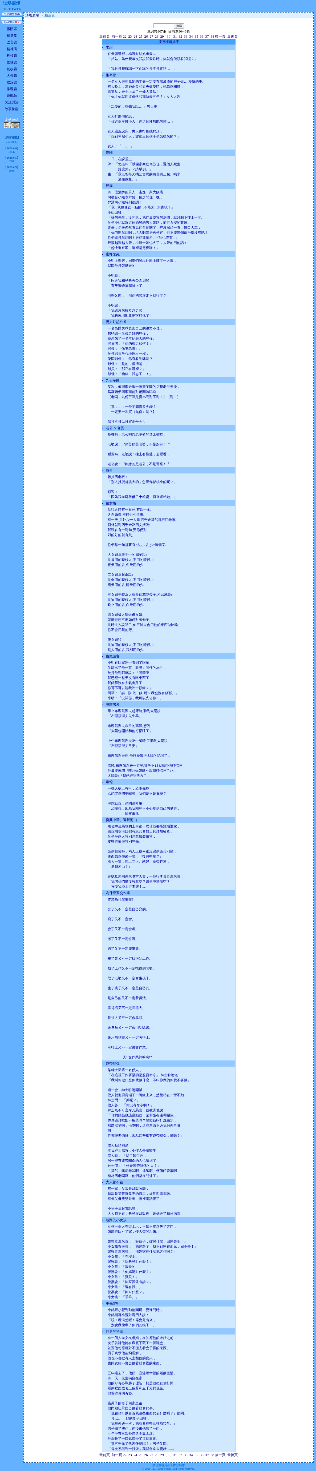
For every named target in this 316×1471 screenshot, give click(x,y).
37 (207, 36)
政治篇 (12, 82)
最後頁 (232, 36)
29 (162, 36)
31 (175, 36)
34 (191, 36)
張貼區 (12, 29)
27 (151, 36)
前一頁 (117, 36)
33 (185, 36)
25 (140, 36)
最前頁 (104, 36)
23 (130, 36)
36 (201, 36)
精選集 (12, 36)
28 (156, 36)
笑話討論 (12, 102)
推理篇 (12, 89)
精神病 (12, 49)
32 (180, 36)
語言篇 (12, 42)
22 (124, 36)
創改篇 (12, 69)
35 (196, 36)
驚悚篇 (12, 62)
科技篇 (12, 56)
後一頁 (220, 36)
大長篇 (12, 76)
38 (212, 36)
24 (135, 36)
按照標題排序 (168, 42)
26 (146, 36)
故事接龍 (12, 109)
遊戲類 (12, 96)
